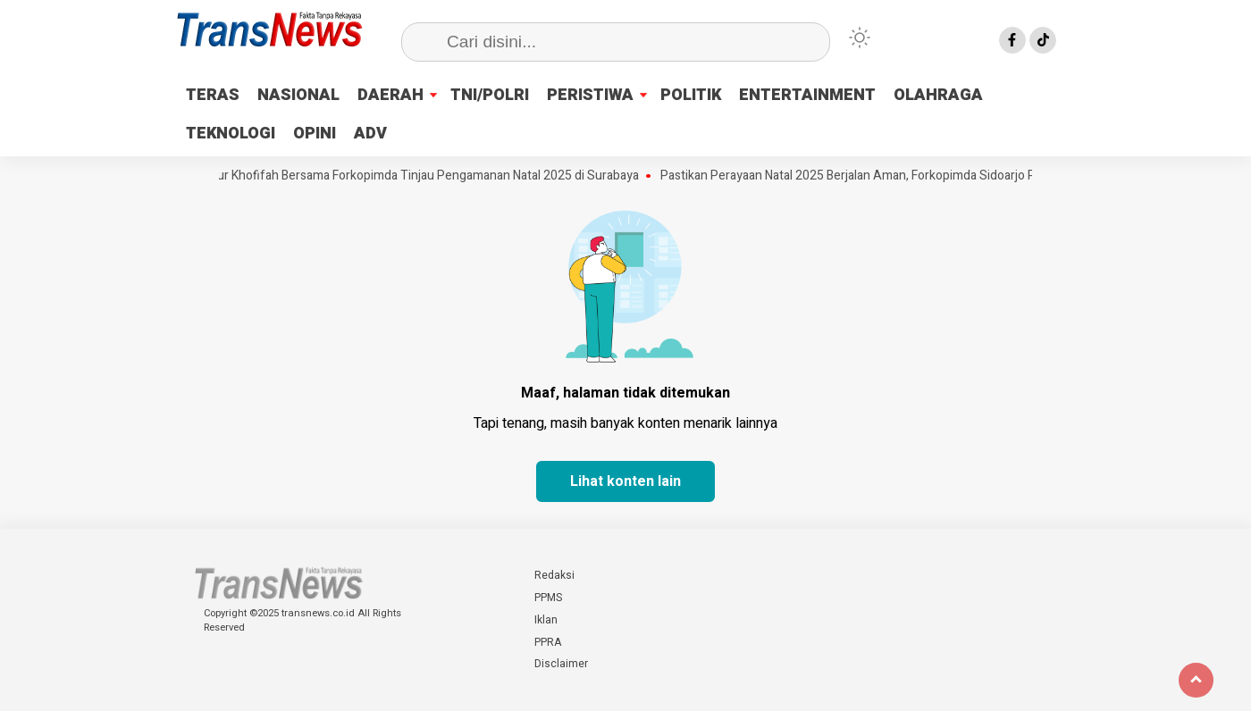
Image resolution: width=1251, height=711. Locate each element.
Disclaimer (561, 664)
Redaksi (554, 575)
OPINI (314, 133)
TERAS (212, 95)
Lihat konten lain (625, 481)
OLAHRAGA (938, 95)
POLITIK (690, 95)
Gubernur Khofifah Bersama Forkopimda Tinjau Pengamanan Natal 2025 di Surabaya (414, 176)
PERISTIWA (590, 95)
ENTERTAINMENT (807, 95)
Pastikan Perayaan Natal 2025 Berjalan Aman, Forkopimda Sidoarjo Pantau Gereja (889, 176)
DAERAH (390, 95)
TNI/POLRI (489, 95)
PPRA (547, 642)
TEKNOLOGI (230, 133)
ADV (370, 133)
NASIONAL (298, 95)
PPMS (548, 598)
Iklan (546, 620)
